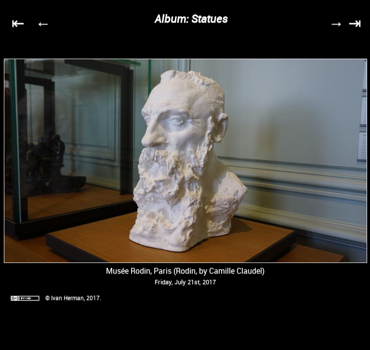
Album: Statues (191, 18)
